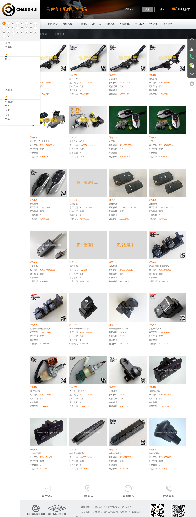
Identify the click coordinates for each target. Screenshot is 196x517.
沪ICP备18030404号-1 (98, 513)
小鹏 (7, 43)
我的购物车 (181, 9)
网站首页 (53, 24)
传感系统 (110, 24)
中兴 (7, 106)
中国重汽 (9, 101)
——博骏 (10, 80)
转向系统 (139, 24)
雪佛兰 (8, 47)
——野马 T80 (12, 76)
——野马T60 (12, 84)
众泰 (7, 110)
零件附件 (168, 24)
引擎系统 (125, 24)
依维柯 (8, 90)
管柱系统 (67, 24)
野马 (7, 58)
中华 (7, 119)
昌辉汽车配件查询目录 (67, 9)
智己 (7, 114)
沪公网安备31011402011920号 (127, 513)
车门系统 (82, 24)
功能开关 (96, 24)
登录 (162, 9)
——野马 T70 (12, 72)
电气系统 (153, 24)
